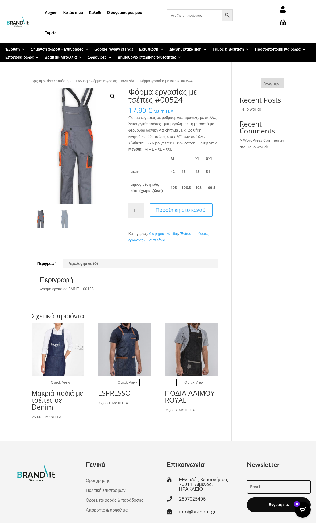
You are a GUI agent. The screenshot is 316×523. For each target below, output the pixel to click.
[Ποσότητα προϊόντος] (136, 210)
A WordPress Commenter (262, 140)
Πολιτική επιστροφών (106, 490)
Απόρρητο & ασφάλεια (107, 510)
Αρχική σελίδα (42, 80)
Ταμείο (51, 32)
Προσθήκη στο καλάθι (181, 209)
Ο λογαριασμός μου (124, 12)
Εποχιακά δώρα (19, 57)
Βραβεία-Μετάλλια (61, 57)
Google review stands (113, 49)
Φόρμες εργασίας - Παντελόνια (114, 80)
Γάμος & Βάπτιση (228, 49)
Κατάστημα (73, 12)
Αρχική (51, 12)
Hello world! (250, 109)
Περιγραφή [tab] (47, 263)
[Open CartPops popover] (303, 510)
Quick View (57, 382)
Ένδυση (12, 49)
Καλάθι (95, 12)
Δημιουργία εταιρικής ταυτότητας (147, 57)
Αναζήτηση (273, 83)
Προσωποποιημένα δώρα (278, 49)
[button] (112, 96)
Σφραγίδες (97, 57)
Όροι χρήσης (98, 480)
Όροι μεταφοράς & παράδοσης (114, 500)
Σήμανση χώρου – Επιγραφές (57, 49)
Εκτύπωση (148, 49)
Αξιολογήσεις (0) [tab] (83, 263)
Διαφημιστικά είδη (185, 49)
